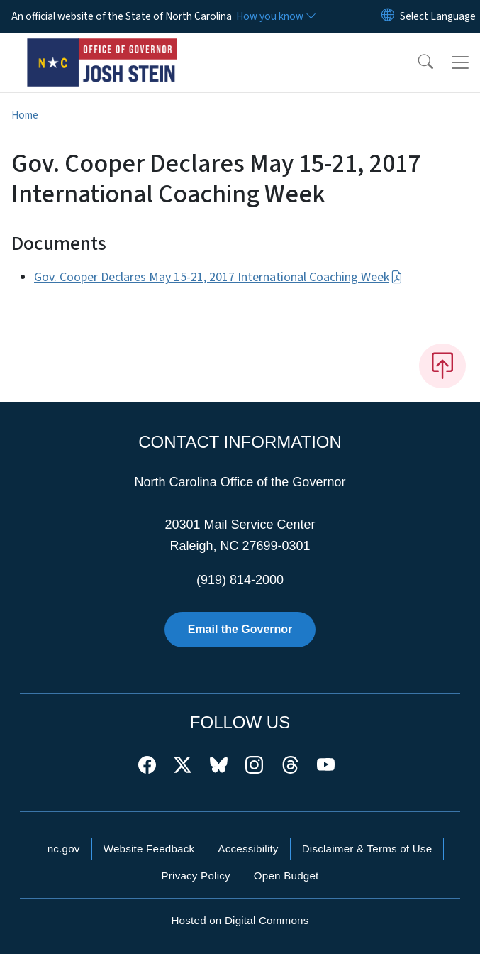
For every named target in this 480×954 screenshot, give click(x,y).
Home (24, 115)
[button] (416, 62)
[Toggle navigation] (460, 62)
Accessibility (248, 849)
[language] (438, 16)
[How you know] (275, 16)
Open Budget (286, 876)
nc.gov (64, 849)
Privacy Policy (195, 876)
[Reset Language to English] (387, 16)
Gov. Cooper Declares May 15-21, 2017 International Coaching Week (218, 277)
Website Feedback (149, 849)
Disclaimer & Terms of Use (367, 849)
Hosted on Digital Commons (239, 920)
